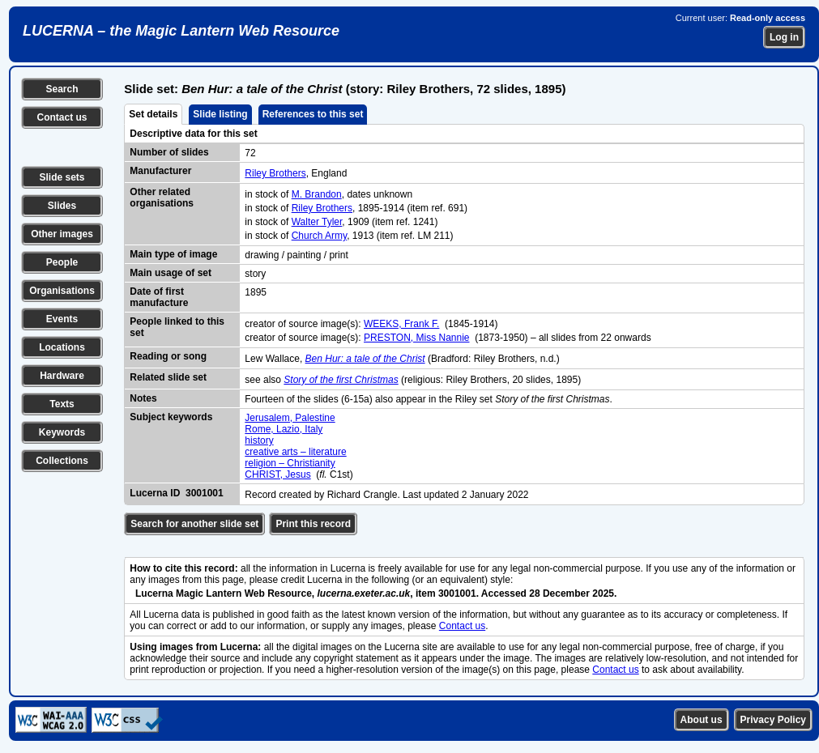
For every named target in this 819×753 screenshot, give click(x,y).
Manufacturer (160, 171)
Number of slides (169, 152)
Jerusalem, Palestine (290, 417)
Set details (153, 114)
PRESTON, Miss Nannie (416, 337)
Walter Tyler (317, 222)
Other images (62, 234)
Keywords (62, 432)
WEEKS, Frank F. (401, 324)
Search (61, 89)
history (259, 440)
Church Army (319, 235)
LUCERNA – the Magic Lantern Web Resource (181, 31)
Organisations (62, 290)
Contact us (61, 117)
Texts (61, 404)
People (62, 262)
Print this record (313, 524)
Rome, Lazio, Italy (283, 429)
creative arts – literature (295, 451)
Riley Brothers (275, 173)
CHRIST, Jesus (277, 474)
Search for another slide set (194, 524)
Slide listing (220, 114)
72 (250, 153)
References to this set (313, 114)
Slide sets (61, 177)
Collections (62, 460)
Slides (62, 205)
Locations (62, 347)
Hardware (62, 375)
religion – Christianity (290, 463)
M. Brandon (317, 194)
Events (62, 319)
